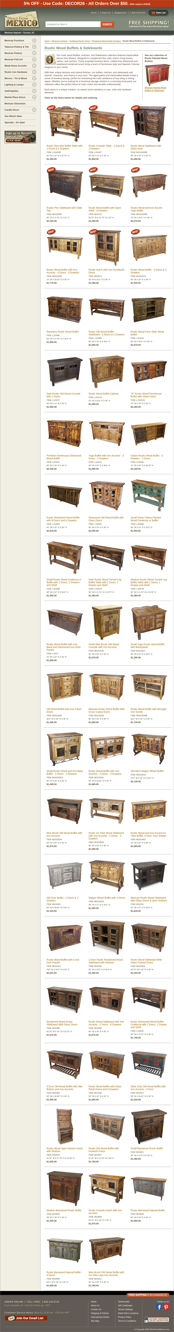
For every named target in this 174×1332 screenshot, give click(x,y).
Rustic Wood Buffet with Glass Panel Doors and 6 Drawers (104, 1088)
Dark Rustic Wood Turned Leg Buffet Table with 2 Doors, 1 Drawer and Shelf (104, 582)
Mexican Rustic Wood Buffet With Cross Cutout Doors (106, 710)
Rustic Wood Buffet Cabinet (103, 393)
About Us (95, 1305)
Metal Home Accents (16, 65)
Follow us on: (163, 1301)
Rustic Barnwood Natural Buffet (148, 1210)
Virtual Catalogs (125, 1309)
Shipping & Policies (100, 1313)
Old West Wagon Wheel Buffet (147, 771)
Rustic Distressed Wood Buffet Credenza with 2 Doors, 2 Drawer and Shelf (149, 1024)
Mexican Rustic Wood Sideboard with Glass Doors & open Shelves (149, 899)
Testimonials (123, 1301)
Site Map (95, 1321)
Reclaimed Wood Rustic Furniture (106, 41)
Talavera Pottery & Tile (17, 47)
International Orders (100, 1317)
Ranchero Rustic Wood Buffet (63, 331)
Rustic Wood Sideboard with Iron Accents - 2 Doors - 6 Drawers (106, 1023)
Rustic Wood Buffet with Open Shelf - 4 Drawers (104, 209)
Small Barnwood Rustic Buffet (147, 1148)
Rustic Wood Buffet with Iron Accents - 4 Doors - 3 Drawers (63, 271)
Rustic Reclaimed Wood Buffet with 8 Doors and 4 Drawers (63, 519)
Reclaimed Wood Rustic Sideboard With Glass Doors (62, 1023)
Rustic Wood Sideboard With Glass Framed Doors (146, 961)
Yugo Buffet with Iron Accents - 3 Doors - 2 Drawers (106, 457)
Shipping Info (120, 13)
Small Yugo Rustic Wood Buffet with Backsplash (147, 645)
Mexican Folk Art (14, 59)
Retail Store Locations (128, 1313)
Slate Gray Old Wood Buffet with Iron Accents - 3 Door (148, 1088)
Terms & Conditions (127, 1321)
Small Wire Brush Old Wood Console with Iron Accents (103, 645)
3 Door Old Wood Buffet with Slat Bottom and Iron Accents (64, 1088)
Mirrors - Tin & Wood (16, 78)
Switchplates (11, 91)
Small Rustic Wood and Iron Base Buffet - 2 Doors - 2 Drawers (65, 772)
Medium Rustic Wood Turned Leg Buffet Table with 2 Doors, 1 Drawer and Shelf (149, 582)
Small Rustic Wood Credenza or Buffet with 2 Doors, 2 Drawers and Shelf (64, 582)
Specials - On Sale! (15, 122)
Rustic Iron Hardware (16, 72)
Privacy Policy (124, 1317)
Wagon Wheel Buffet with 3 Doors (106, 897)
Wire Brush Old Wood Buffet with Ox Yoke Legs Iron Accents (106, 1274)
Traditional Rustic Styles (79, 41)
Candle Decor (12, 110)
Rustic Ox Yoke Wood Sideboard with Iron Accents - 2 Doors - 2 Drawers (106, 836)
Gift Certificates (125, 1305)
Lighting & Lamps (14, 84)
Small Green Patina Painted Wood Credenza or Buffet (146, 519)
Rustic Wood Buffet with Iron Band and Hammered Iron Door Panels (64, 647)
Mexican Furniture (14, 40)
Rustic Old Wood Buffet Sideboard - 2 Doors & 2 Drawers (106, 333)
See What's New (13, 116)
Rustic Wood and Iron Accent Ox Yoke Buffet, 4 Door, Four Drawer (148, 834)
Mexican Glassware (15, 103)
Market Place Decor (15, 97)
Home (94, 13)
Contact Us (105, 13)
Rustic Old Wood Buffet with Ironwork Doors (103, 1150)
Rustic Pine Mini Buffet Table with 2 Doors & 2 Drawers (65, 147)
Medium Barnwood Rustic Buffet (64, 1210)
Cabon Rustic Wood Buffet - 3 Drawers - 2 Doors (147, 457)
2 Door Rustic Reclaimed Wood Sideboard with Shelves (105, 961)
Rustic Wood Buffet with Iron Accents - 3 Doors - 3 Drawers (104, 772)
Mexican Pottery (13, 53)
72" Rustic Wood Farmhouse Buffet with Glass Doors (146, 395)
